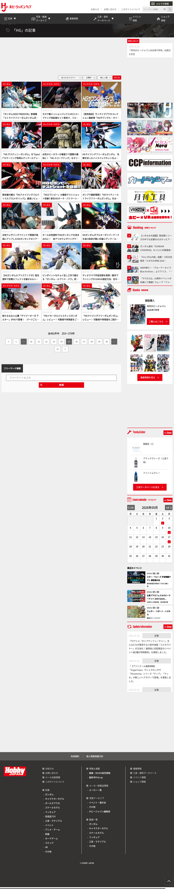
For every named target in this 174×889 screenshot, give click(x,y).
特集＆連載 (94, 770)
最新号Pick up (96, 779)
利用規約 (75, 758)
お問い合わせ (110, 9)
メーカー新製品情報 (98, 787)
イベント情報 (139, 779)
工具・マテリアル (53, 822)
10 (31, 343)
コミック (49, 844)
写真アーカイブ (96, 799)
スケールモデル (52, 809)
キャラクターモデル (54, 800)
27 (58, 351)
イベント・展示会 (97, 804)
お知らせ (95, 9)
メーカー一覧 (95, 791)
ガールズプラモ (52, 805)
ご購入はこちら (156, 323)
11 (39, 343)
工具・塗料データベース (144, 774)
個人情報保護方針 (94, 758)
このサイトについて (130, 9)
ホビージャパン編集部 (99, 813)
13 (54, 343)
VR (46, 849)
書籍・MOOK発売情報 (99, 774)
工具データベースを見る (147, 488)
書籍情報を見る (147, 379)
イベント (49, 827)
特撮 (47, 835)
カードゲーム (51, 840)
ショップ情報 (139, 783)
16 (76, 343)
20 (107, 343)
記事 (157, 637)
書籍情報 (137, 770)
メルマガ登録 (160, 3)
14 (61, 343)
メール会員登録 (52, 779)
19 (99, 343)
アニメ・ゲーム (52, 831)
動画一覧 (93, 821)
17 (84, 343)
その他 (48, 853)
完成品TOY (50, 818)
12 (46, 343)
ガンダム (49, 796)
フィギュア (50, 813)
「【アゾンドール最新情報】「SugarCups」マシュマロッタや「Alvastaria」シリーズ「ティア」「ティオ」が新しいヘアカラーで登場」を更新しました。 (150, 675)
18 (92, 343)
